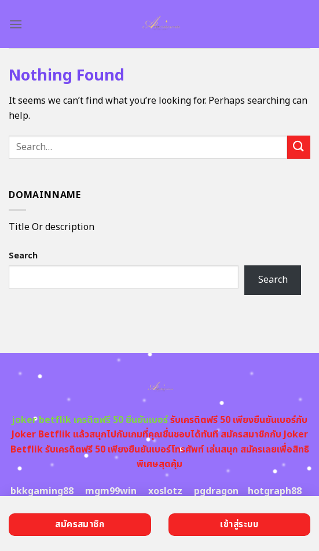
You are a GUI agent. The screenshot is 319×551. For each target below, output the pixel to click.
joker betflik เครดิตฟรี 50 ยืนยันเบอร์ (90, 420)
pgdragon (216, 491)
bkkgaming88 (42, 491)
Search (23, 256)
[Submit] (298, 147)
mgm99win (111, 491)
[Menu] (16, 24)
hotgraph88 (275, 491)
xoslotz (165, 491)
